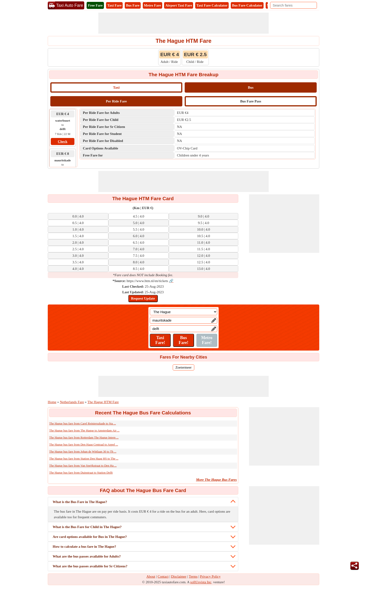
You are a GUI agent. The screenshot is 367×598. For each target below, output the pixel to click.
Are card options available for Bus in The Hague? (90, 537)
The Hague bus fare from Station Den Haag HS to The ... (83, 458)
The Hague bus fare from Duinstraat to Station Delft (81, 472)
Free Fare (95, 5)
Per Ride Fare (116, 101)
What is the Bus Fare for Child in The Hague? (87, 527)
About (151, 576)
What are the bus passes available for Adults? (87, 556)
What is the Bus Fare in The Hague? (80, 502)
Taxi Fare (114, 5)
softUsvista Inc (200, 582)
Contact (163, 576)
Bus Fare (132, 5)
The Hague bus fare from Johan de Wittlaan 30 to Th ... (82, 451)
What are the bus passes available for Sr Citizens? (90, 566)
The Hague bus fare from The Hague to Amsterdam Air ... (84, 430)
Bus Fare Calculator (247, 5)
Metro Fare (152, 5)
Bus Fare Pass (250, 101)
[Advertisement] (183, 23)
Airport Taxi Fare (178, 5)
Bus (250, 87)
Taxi (116, 87)
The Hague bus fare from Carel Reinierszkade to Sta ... (82, 423)
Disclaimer (179, 576)
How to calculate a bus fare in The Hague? (84, 546)
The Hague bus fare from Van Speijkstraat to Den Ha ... (83, 465)
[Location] (183, 311)
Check (62, 141)
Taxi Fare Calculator (212, 5)
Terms (193, 576)
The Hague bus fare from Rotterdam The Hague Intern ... (84, 437)
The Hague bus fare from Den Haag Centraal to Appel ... (83, 444)
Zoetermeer (183, 367)
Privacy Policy (210, 576)
